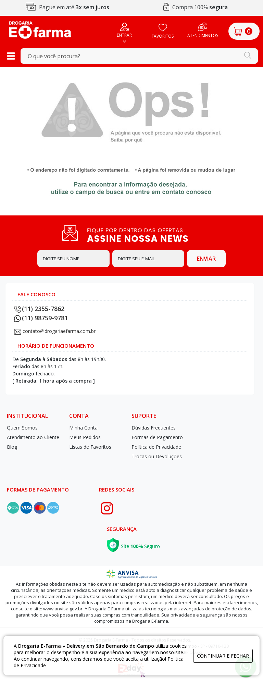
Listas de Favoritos (90, 447)
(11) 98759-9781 (41, 318)
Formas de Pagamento (157, 437)
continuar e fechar (223, 655)
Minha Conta (83, 427)
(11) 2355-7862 (39, 308)
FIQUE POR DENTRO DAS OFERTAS (145, 234)
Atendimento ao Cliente (33, 437)
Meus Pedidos (85, 437)
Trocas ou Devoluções (157, 456)
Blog (12, 447)
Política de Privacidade (156, 447)
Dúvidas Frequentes (154, 427)
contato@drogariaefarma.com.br (59, 331)
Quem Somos (22, 427)
